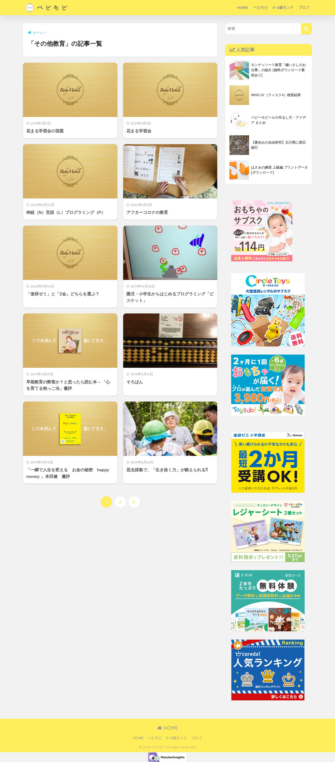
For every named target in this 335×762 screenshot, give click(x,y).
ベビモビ (260, 7)
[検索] (306, 28)
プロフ (304, 7)
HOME (242, 7)
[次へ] (134, 502)
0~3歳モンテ (283, 7)
